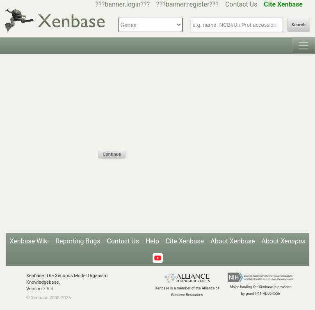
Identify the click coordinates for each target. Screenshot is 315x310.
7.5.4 (48, 288)
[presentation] (160, 134)
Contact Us (241, 4)
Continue (112, 154)
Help (152, 241)
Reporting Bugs (77, 241)
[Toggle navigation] (303, 45)
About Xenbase (232, 241)
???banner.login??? (123, 4)
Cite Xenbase (185, 241)
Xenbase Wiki (29, 241)
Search (299, 25)
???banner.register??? (187, 4)
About (283, 241)
